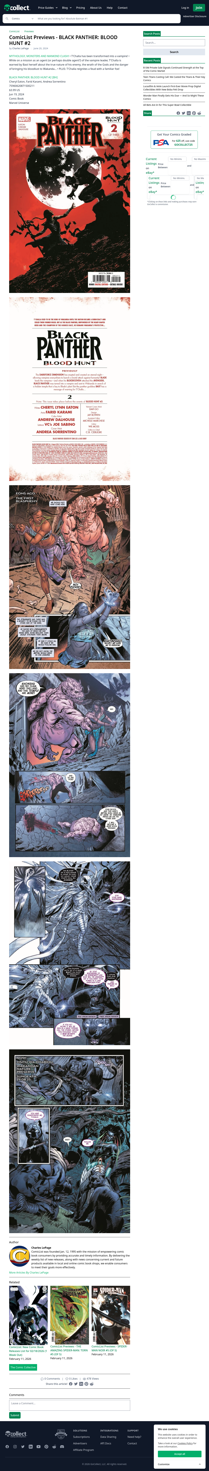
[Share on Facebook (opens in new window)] (71, 1384)
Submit (14, 1415)
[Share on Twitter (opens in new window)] (76, 1384)
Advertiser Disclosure (194, 16)
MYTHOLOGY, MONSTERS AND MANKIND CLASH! (39, 56)
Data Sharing (108, 1437)
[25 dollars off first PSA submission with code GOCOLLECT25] (174, 142)
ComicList (14, 31)
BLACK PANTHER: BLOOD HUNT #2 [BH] (33, 77)
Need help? (134, 1437)
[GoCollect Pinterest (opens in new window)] (46, 1447)
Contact (122, 7)
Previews (29, 31)
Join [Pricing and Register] (199, 7)
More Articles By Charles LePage (28, 1272)
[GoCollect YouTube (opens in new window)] (38, 1447)
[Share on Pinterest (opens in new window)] (86, 1384)
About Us (96, 7)
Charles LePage (20, 48)
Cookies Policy (185, 1443)
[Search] (107, 18)
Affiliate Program (83, 1450)
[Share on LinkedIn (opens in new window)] (81, 1384)
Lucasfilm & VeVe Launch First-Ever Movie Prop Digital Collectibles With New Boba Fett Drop (172, 88)
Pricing (80, 7)
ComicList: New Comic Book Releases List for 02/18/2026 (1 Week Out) (28, 1351)
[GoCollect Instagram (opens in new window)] (15, 1447)
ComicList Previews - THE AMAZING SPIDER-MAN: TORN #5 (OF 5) (69, 1350)
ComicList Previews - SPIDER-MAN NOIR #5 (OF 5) (109, 1348)
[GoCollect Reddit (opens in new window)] (54, 1447)
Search (174, 52)
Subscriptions (81, 1437)
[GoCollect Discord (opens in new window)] (62, 1447)
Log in (185, 7)
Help (110, 7)
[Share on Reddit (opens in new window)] (92, 1384)
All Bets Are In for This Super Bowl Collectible (167, 104)
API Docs (105, 1443)
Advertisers (80, 1443)
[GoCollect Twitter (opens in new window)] (23, 1447)
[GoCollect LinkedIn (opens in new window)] (31, 1447)
